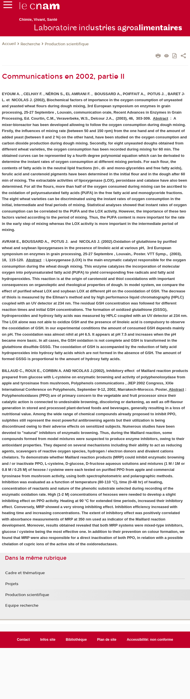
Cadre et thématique (25, 573)
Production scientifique (67, 44)
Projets (11, 584)
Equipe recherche (21, 605)
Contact (23, 640)
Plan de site (106, 640)
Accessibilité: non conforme (150, 640)
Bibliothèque (76, 640)
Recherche (30, 44)
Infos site (47, 640)
